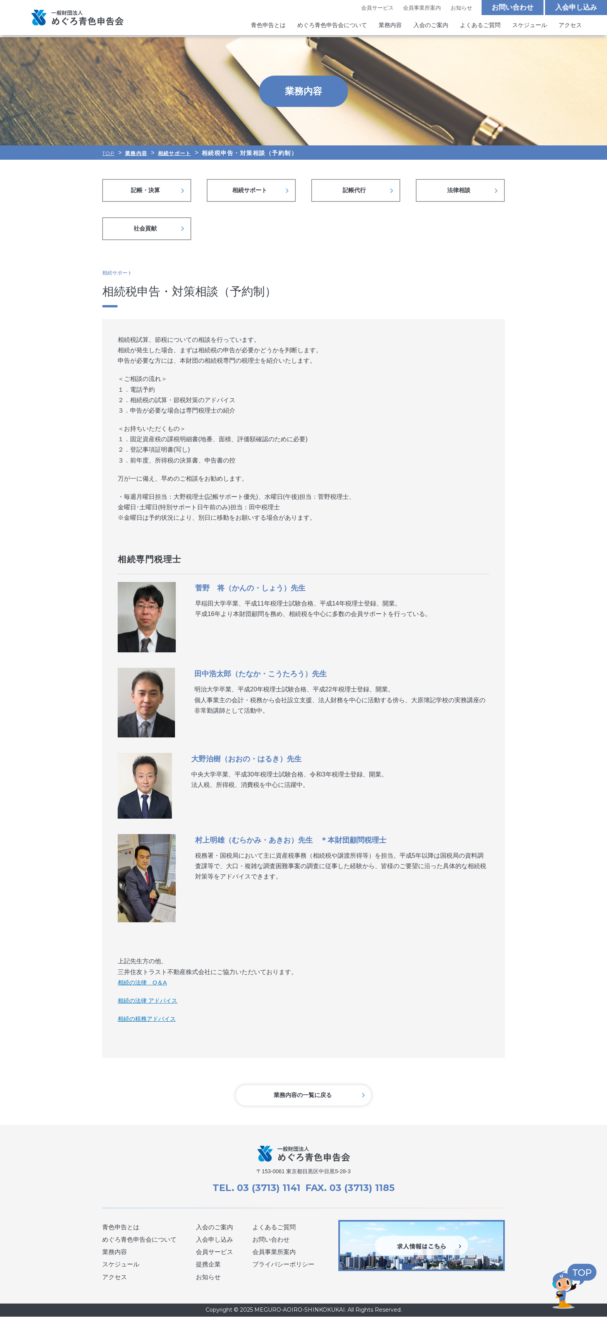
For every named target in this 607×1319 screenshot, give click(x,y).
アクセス (570, 26)
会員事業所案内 (422, 8)
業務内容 (390, 26)
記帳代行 (355, 191)
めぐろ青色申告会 (77, 18)
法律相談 (460, 191)
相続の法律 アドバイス (149, 1002)
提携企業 (208, 1267)
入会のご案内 (430, 26)
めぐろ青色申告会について (332, 26)
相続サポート (251, 191)
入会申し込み (576, 8)
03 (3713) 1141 (267, 1190)
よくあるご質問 (480, 26)
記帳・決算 (146, 191)
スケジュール (529, 26)
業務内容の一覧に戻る (303, 1097)
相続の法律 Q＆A (144, 984)
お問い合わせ (512, 8)
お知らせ (461, 8)
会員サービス (377, 8)
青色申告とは (268, 26)
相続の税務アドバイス (149, 1020)
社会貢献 (146, 230)
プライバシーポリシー (283, 1267)
